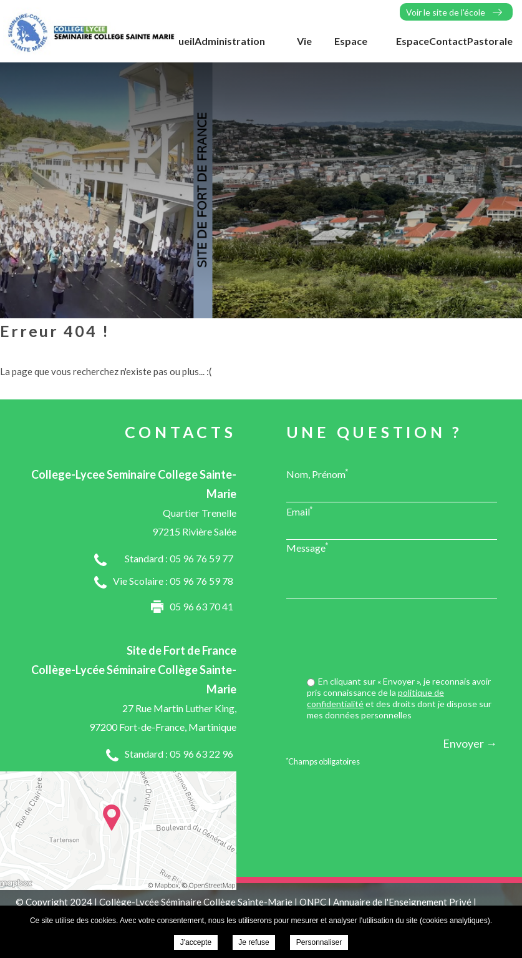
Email (299, 511)
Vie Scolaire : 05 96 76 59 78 (173, 581)
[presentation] (402, 639)
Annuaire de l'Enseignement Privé (402, 901)
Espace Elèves (350, 47)
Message (307, 547)
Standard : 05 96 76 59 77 (179, 558)
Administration (230, 41)
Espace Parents (410, 47)
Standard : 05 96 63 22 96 (179, 754)
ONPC (312, 901)
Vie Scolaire (293, 47)
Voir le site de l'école (445, 12)
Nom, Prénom (317, 473)
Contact (448, 41)
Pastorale (490, 41)
